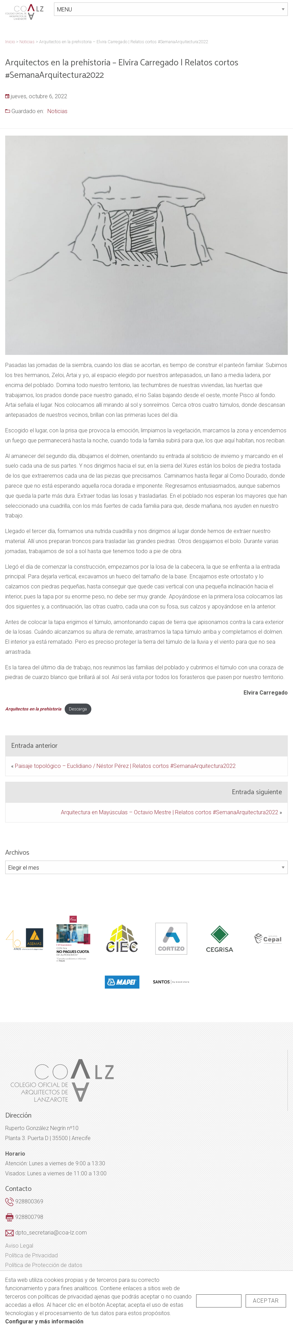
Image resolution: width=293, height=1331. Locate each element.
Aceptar (266, 1300)
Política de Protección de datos (43, 1264)
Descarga (78, 708)
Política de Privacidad (31, 1255)
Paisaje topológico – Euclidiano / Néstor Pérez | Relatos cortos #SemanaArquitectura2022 (125, 765)
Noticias (57, 110)
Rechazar (218, 1300)
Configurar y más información (44, 1321)
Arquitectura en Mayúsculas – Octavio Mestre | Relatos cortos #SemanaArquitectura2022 (169, 811)
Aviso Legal (19, 1245)
